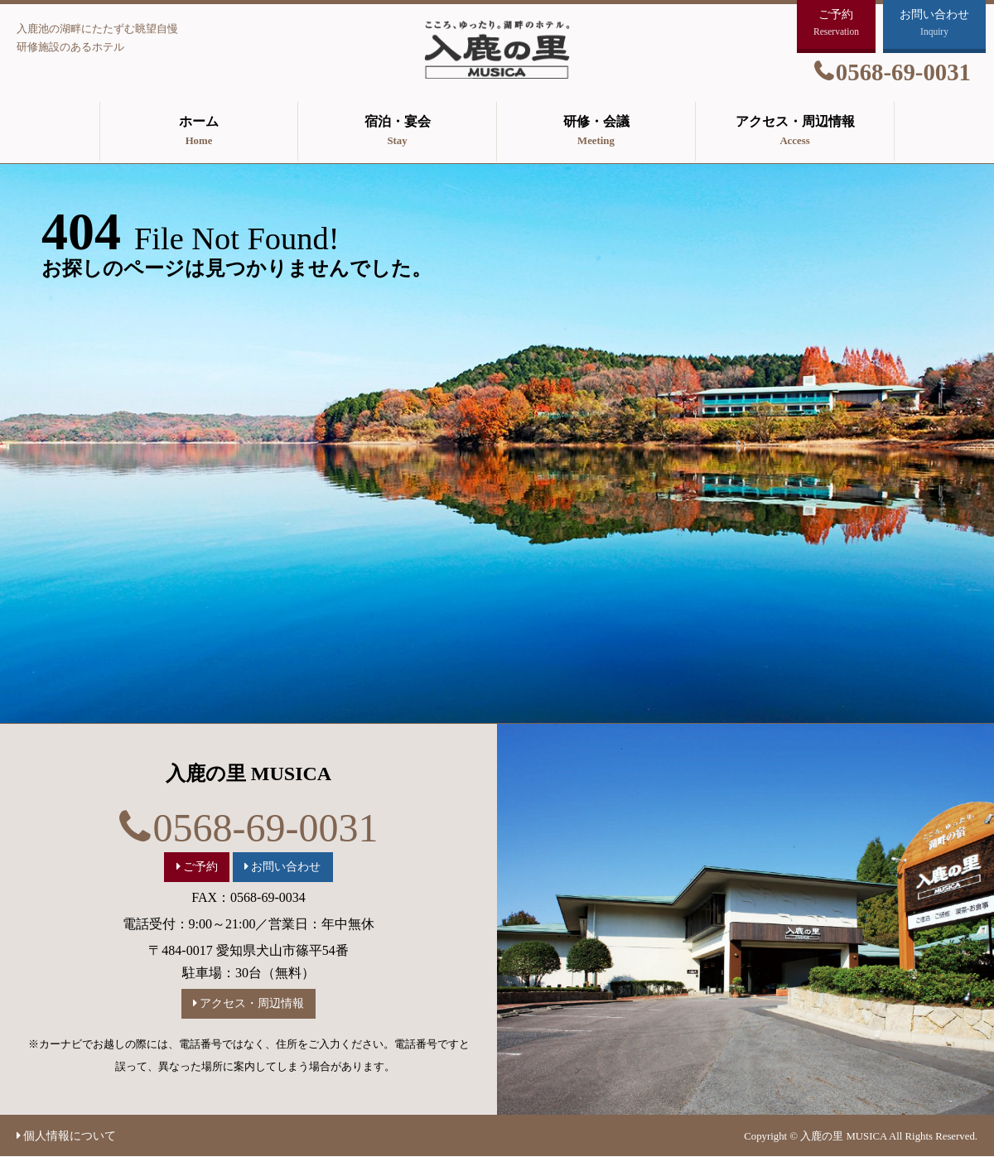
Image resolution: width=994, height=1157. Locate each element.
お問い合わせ (286, 866)
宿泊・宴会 (397, 132)
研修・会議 (596, 132)
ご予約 (200, 866)
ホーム (199, 132)
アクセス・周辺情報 (794, 132)
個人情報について (69, 1135)
